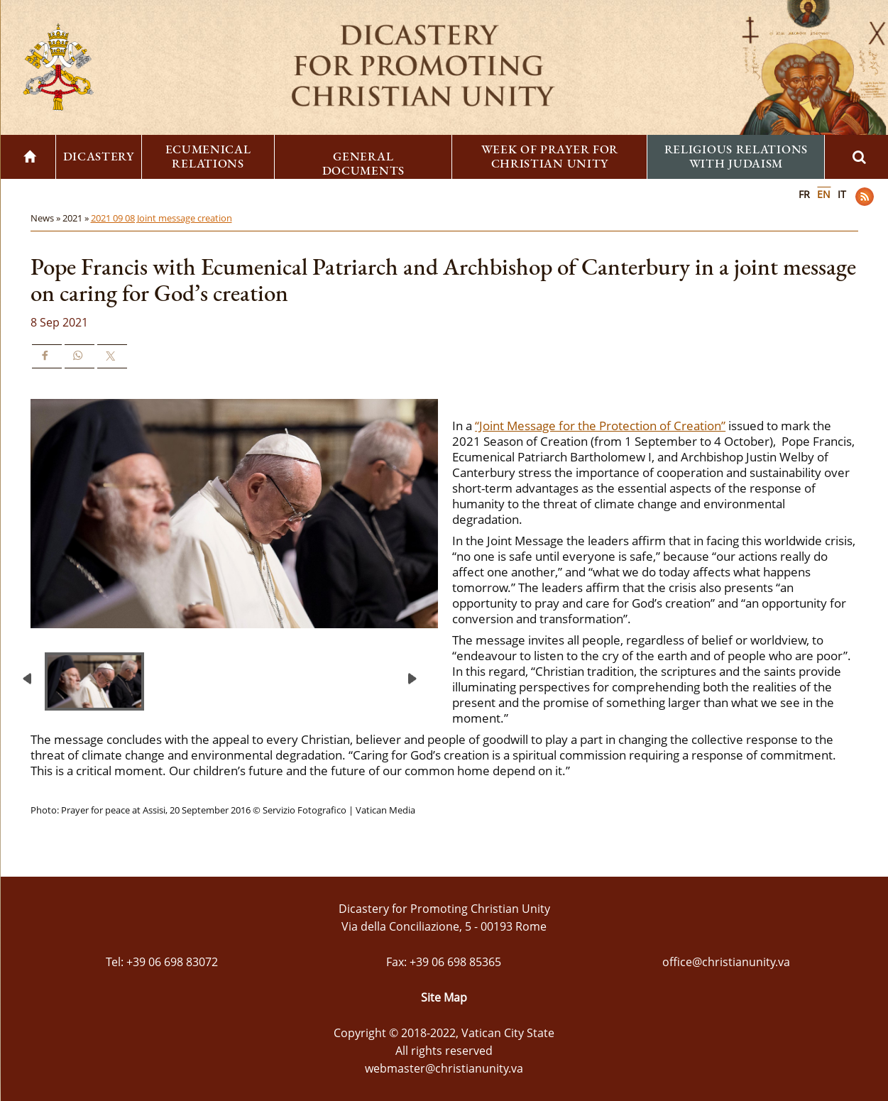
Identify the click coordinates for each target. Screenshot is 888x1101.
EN (824, 194)
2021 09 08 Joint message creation (161, 218)
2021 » (76, 218)
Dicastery (98, 156)
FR (804, 194)
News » (46, 218)
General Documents (363, 163)
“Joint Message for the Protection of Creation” (600, 425)
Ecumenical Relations (208, 156)
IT (842, 194)
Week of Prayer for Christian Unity (550, 156)
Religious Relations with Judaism (736, 156)
